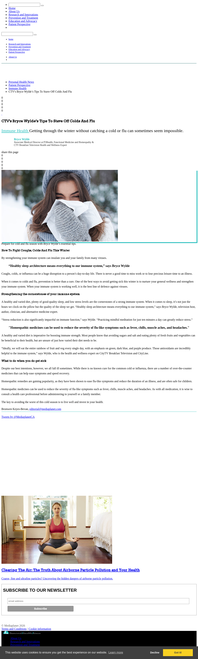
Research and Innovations (23, 14)
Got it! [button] (178, 652)
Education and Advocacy (23, 21)
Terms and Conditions (14, 628)
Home (12, 8)
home (11, 39)
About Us (14, 11)
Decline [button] (154, 652)
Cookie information (40, 628)
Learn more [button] (115, 652)
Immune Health (17, 88)
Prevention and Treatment (23, 17)
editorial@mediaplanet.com (45, 409)
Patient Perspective (19, 24)
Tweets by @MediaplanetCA (18, 416)
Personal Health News (21, 81)
